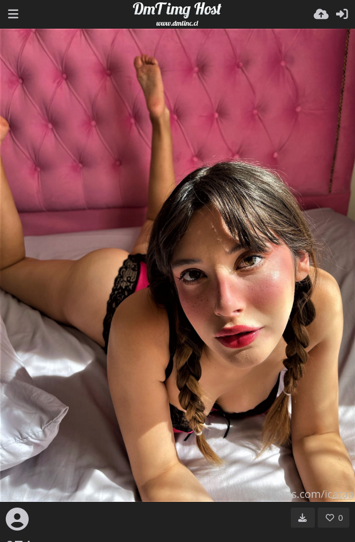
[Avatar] (17, 519)
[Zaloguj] (341, 14)
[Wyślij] (321, 14)
